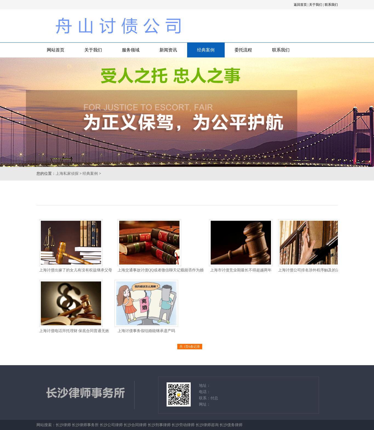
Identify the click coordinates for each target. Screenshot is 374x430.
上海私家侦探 (67, 174)
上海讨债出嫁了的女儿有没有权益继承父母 (75, 270)
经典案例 (206, 50)
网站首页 (55, 50)
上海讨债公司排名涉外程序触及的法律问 (312, 270)
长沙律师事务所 (85, 425)
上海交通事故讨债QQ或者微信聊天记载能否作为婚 (161, 270)
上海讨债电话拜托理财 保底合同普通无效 (74, 331)
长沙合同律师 (135, 425)
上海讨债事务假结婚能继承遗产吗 (146, 331)
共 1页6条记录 (189, 346)
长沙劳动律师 (183, 425)
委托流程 (243, 50)
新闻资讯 (168, 50)
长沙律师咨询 (207, 425)
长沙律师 (63, 425)
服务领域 (130, 50)
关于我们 (315, 5)
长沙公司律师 (111, 425)
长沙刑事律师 (159, 425)
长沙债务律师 (230, 425)
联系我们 (331, 5)
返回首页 (300, 5)
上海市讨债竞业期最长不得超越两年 (241, 270)
